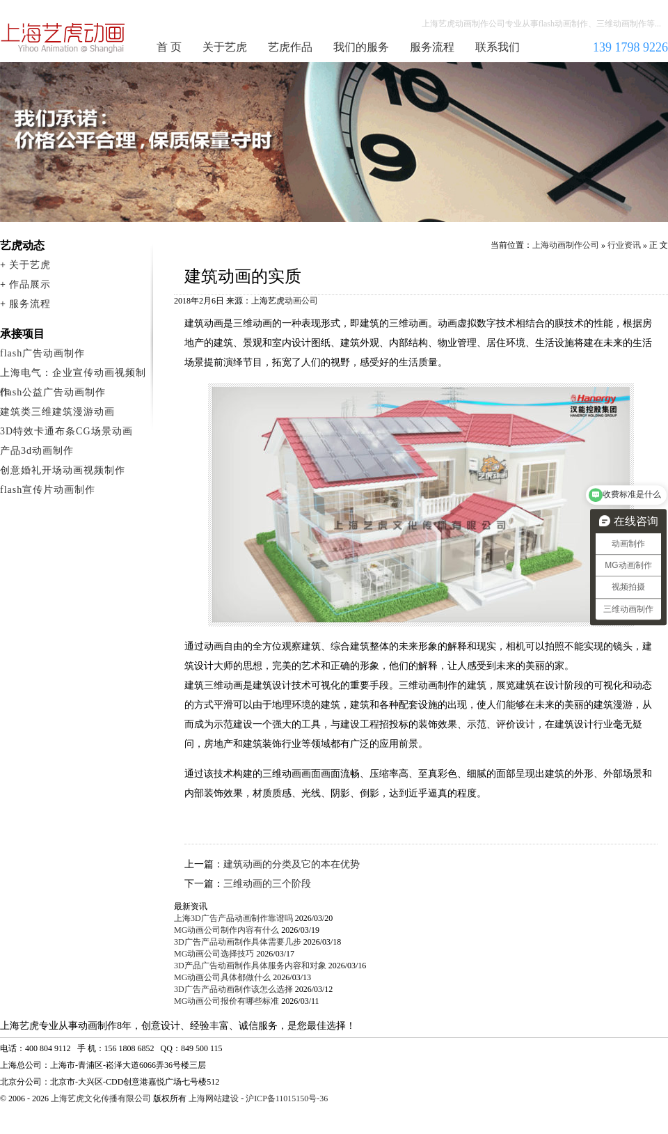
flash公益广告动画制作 (53, 392)
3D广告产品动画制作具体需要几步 (237, 942)
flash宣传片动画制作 (47, 490)
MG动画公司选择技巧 (214, 954)
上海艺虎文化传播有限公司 (101, 1098)
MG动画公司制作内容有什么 (226, 930)
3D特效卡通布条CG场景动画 (66, 431)
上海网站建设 (214, 1098)
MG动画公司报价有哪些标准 (226, 1001)
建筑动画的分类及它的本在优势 (291, 864)
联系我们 (497, 47)
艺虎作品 (290, 47)
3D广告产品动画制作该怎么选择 (233, 989)
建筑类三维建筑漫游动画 (57, 412)
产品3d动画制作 (37, 451)
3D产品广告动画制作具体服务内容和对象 (250, 965)
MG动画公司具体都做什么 (222, 977)
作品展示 (30, 284)
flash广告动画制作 (42, 353)
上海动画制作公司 (63, 37)
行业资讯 (624, 245)
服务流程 (432, 47)
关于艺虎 (224, 47)
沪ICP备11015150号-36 (287, 1098)
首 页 (169, 47)
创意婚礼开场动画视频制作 (62, 470)
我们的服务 (361, 47)
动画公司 (301, 301)
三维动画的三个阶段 (267, 884)
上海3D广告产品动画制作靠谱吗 (233, 918)
